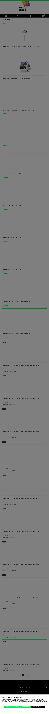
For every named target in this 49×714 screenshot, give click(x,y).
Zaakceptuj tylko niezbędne (12, 706)
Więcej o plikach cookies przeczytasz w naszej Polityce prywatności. (16, 704)
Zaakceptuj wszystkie (38, 706)
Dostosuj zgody (26, 706)
